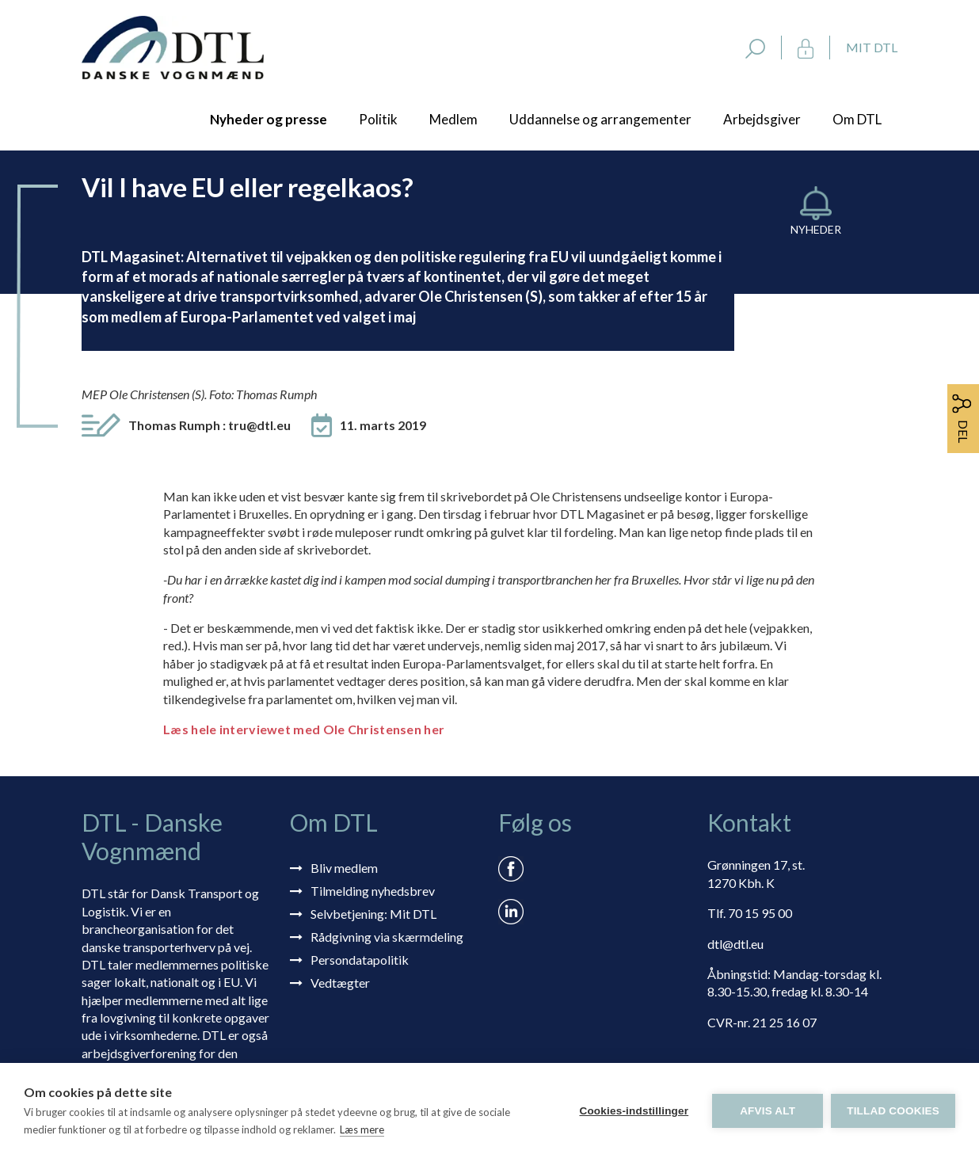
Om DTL (857, 119)
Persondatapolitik (359, 959)
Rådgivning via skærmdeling (386, 936)
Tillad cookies (893, 1111)
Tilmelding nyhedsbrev (372, 890)
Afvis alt (767, 1111)
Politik (378, 119)
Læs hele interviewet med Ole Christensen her (303, 729)
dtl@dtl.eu (735, 943)
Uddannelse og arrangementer (600, 119)
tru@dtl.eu (259, 424)
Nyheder (815, 229)
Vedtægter (340, 982)
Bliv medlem (344, 867)
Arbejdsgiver (762, 119)
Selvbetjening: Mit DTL (373, 913)
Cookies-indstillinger (633, 1111)
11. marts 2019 (383, 424)
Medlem (453, 119)
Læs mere (362, 1129)
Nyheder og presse (268, 119)
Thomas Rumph (209, 424)
